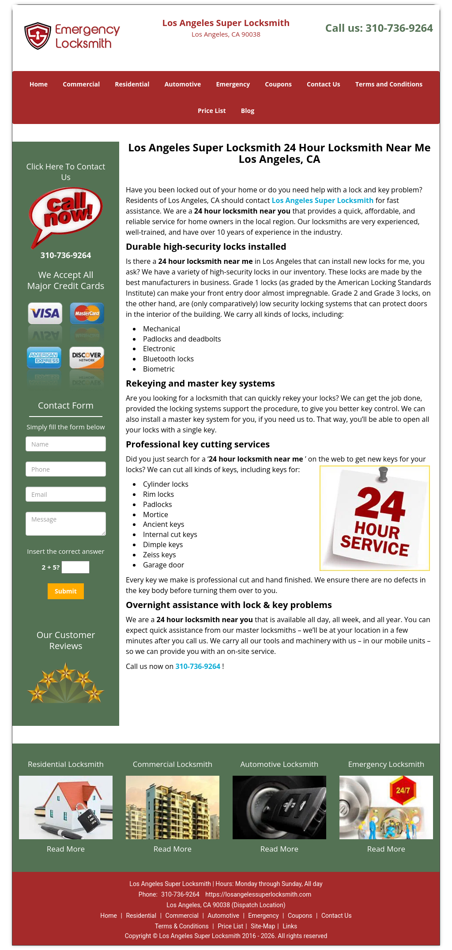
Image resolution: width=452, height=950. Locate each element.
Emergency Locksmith (386, 764)
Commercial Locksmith (172, 764)
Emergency (233, 84)
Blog (247, 110)
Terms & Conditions (182, 926)
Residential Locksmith (66, 764)
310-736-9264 (399, 27)
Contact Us (323, 84)
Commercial (81, 84)
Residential (132, 84)
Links (289, 926)
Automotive (183, 84)
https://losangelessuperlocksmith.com (258, 894)
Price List (212, 110)
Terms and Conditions (388, 84)
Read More (66, 849)
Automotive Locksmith (279, 764)
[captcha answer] (75, 567)
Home (39, 84)
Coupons (278, 84)
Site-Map (263, 926)
